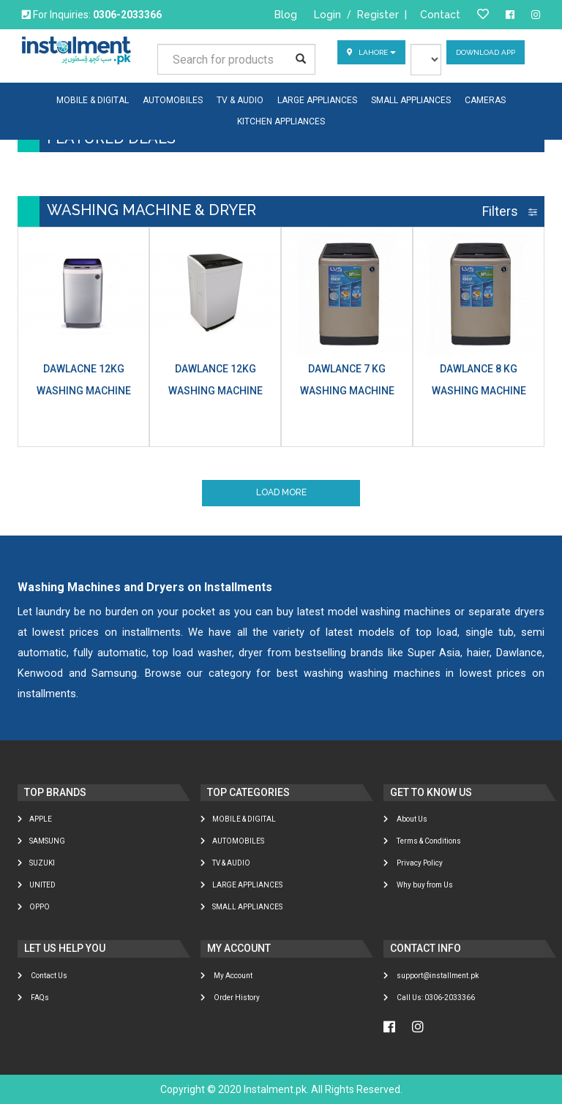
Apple (35, 820)
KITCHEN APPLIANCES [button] (281, 121)
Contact (440, 14)
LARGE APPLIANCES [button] (317, 100)
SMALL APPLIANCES (241, 908)
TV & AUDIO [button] (240, 100)
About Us (405, 820)
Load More (281, 493)
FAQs (33, 998)
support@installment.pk (431, 976)
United (37, 886)
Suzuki (36, 864)
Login (327, 14)
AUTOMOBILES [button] (173, 100)
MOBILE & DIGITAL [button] (92, 100)
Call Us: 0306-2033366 (429, 998)
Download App (485, 52)
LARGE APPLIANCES (241, 886)
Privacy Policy (413, 864)
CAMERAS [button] (485, 100)
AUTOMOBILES (232, 842)
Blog (285, 14)
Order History (230, 998)
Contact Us (42, 976)
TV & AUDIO (225, 864)
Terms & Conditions (422, 842)
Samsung (41, 842)
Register (378, 14)
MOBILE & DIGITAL (238, 820)
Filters (509, 211)
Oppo (34, 908)
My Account (226, 976)
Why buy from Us (418, 886)
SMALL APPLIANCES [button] (411, 100)
